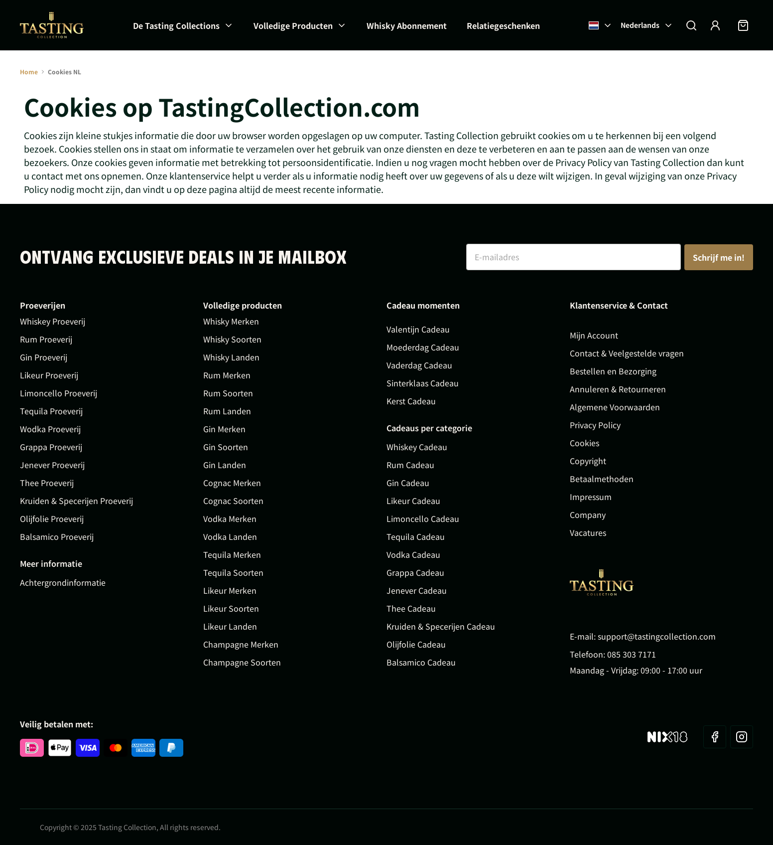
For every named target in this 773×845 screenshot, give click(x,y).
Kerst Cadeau (411, 401)
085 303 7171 (631, 654)
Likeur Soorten (231, 608)
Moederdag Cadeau (422, 347)
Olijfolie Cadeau (416, 644)
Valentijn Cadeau (418, 329)
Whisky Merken (231, 321)
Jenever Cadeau (416, 590)
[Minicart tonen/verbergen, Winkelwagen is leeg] (743, 25)
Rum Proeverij (46, 339)
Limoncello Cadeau (422, 518)
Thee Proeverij (47, 483)
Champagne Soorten (242, 662)
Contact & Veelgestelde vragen (627, 353)
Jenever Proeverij (52, 465)
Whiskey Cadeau (416, 447)
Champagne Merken (240, 644)
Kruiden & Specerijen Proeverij (76, 501)
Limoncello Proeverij (58, 393)
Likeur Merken (230, 590)
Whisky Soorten (232, 339)
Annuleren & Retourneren (618, 389)
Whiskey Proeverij (52, 321)
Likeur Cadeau (413, 501)
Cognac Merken (232, 483)
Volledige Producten (293, 25)
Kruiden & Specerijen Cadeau (440, 626)
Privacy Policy (595, 425)
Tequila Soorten (233, 572)
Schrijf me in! (719, 257)
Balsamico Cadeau (421, 662)
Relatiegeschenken (503, 25)
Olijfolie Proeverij (52, 518)
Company (588, 514)
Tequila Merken (232, 554)
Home (29, 71)
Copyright (588, 461)
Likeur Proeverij (49, 375)
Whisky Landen (231, 357)
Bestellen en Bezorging (613, 371)
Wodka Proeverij (50, 429)
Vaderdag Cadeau (419, 365)
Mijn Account (594, 335)
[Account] (715, 25)
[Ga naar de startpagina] (52, 25)
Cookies (584, 443)
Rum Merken (227, 375)
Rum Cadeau (410, 465)
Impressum (591, 497)
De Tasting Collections (176, 25)
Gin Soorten (225, 447)
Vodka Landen (230, 536)
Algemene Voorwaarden (615, 407)
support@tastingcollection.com (657, 636)
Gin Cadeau (407, 483)
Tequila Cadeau (415, 536)
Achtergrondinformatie (63, 582)
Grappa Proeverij (51, 447)
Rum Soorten (228, 393)
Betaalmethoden (602, 479)
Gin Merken (224, 429)
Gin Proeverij (43, 357)
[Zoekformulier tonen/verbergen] (691, 25)
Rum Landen (227, 411)
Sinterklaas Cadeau (422, 383)
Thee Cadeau (411, 608)
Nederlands (647, 25)
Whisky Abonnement (407, 25)
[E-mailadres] (573, 257)
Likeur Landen (230, 626)
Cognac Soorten (233, 501)
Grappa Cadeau (415, 572)
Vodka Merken (230, 518)
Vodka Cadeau (413, 554)
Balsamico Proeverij (57, 536)
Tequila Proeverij (51, 411)
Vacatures (588, 532)
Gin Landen (224, 465)
